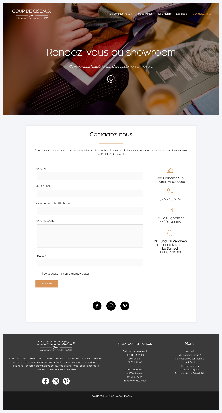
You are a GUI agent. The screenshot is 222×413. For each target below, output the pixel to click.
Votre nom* (90, 175)
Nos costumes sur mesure (189, 359)
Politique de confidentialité (189, 373)
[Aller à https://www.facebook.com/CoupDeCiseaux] (97, 306)
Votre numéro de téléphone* (90, 209)
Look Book (189, 362)
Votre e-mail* (90, 192)
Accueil (190, 351)
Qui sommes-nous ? (190, 355)
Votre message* (90, 235)
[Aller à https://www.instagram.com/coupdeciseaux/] (111, 306)
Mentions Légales (190, 370)
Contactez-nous (190, 366)
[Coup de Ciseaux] (31, 14)
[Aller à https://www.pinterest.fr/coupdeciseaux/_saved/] (125, 306)
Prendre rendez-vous (135, 381)
